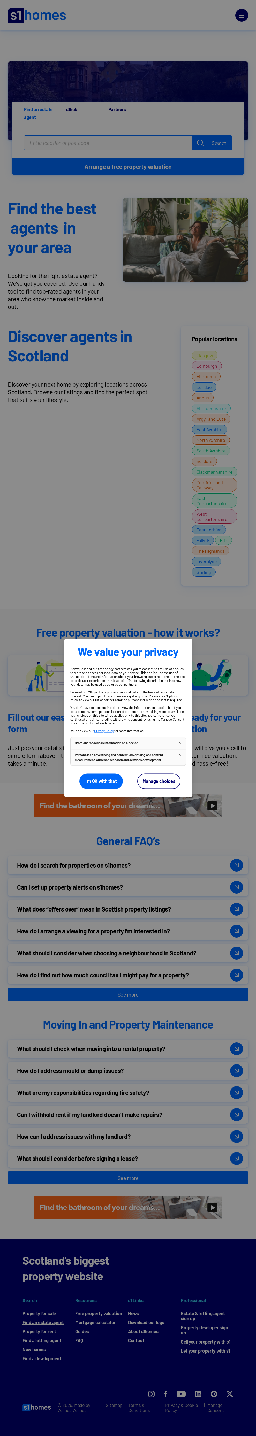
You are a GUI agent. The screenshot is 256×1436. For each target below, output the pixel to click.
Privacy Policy (104, 731)
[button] (128, 743)
